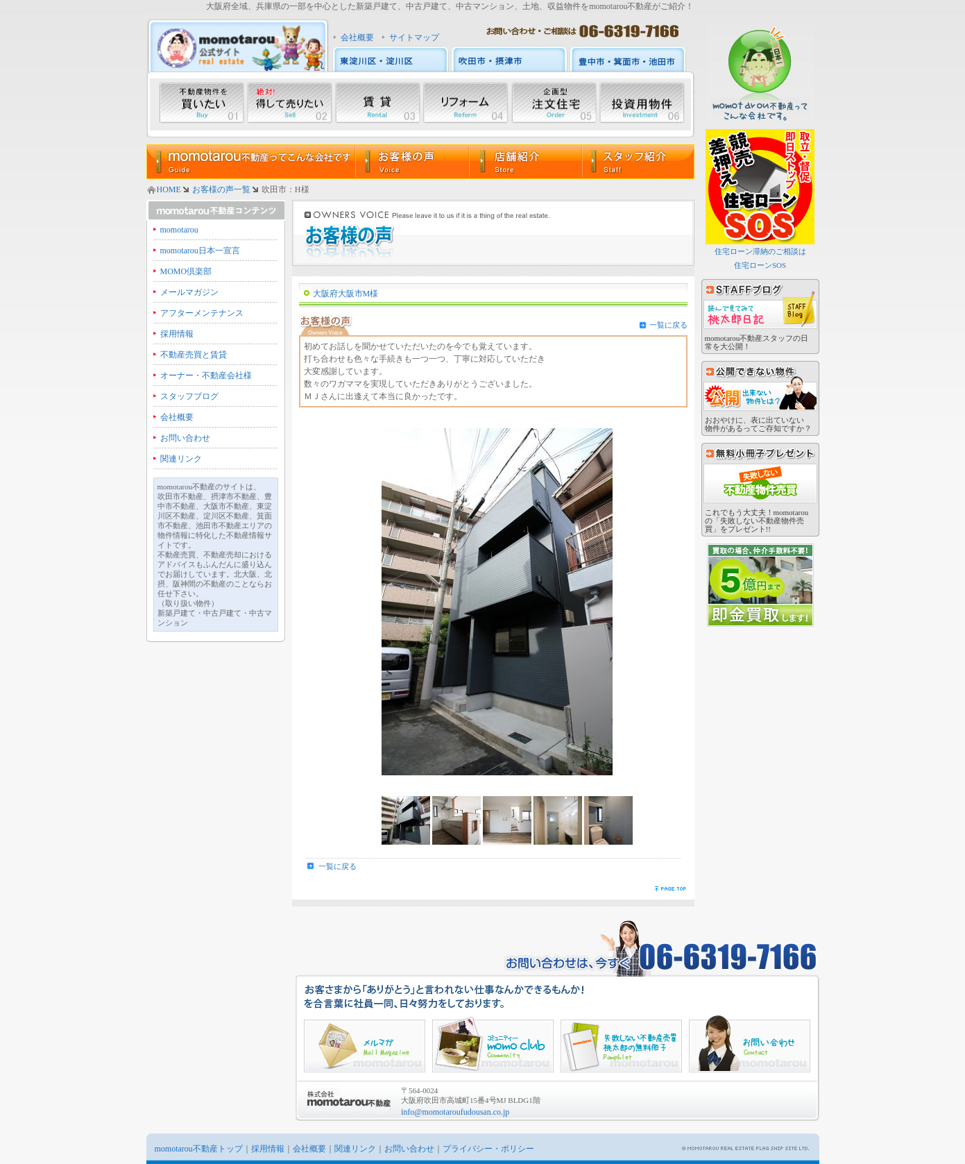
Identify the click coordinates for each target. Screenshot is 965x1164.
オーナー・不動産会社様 (206, 375)
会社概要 (357, 37)
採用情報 (177, 334)
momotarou (179, 230)
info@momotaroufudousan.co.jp (455, 1112)
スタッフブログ (189, 396)
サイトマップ (414, 37)
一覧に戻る (668, 325)
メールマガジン (189, 292)
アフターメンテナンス (202, 313)
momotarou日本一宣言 (200, 250)
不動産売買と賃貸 (193, 355)
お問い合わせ (185, 438)
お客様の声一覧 (221, 189)
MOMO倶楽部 (186, 271)
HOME (169, 189)
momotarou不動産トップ (199, 1149)
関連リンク (181, 459)
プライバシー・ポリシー (488, 1149)
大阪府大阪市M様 (346, 293)
